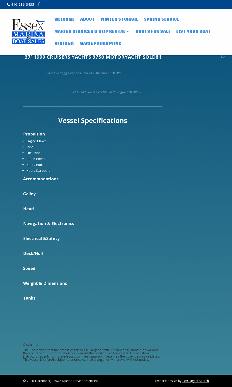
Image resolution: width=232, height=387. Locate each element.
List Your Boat (193, 32)
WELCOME (64, 20)
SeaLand (64, 44)
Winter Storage (119, 20)
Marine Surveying (100, 44)
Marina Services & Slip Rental (90, 32)
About (87, 20)
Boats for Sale (153, 32)
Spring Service (161, 20)
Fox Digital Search (195, 381)
